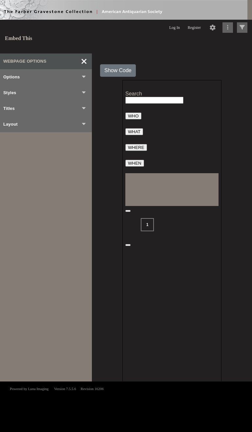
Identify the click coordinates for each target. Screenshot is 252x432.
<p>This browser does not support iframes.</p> (126, 406)
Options (45, 77)
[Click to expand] (242, 27)
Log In (174, 27)
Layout (45, 124)
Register (194, 27)
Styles (45, 92)
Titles (45, 108)
